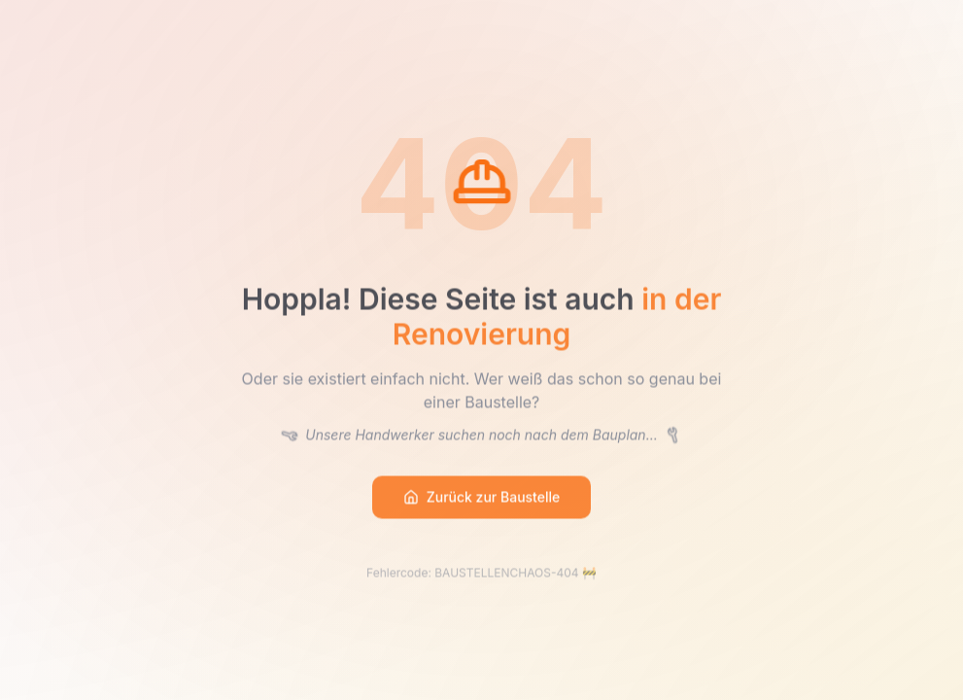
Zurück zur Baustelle (482, 498)
